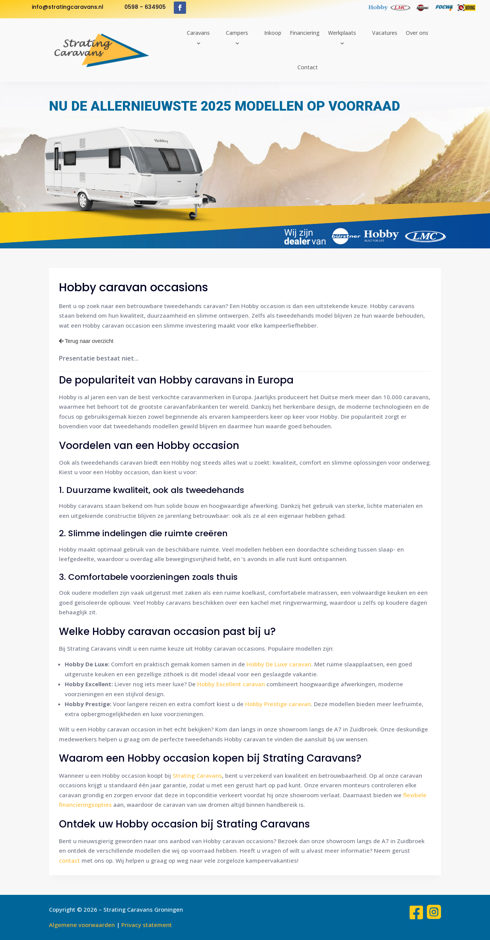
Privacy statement (146, 925)
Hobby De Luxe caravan (279, 664)
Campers (237, 32)
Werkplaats (342, 32)
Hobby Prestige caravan (278, 704)
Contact (307, 67)
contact (69, 860)
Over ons (417, 32)
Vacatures (384, 32)
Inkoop (272, 32)
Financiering (305, 32)
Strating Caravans (197, 775)
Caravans (198, 32)
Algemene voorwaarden (82, 925)
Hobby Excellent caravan (231, 684)
